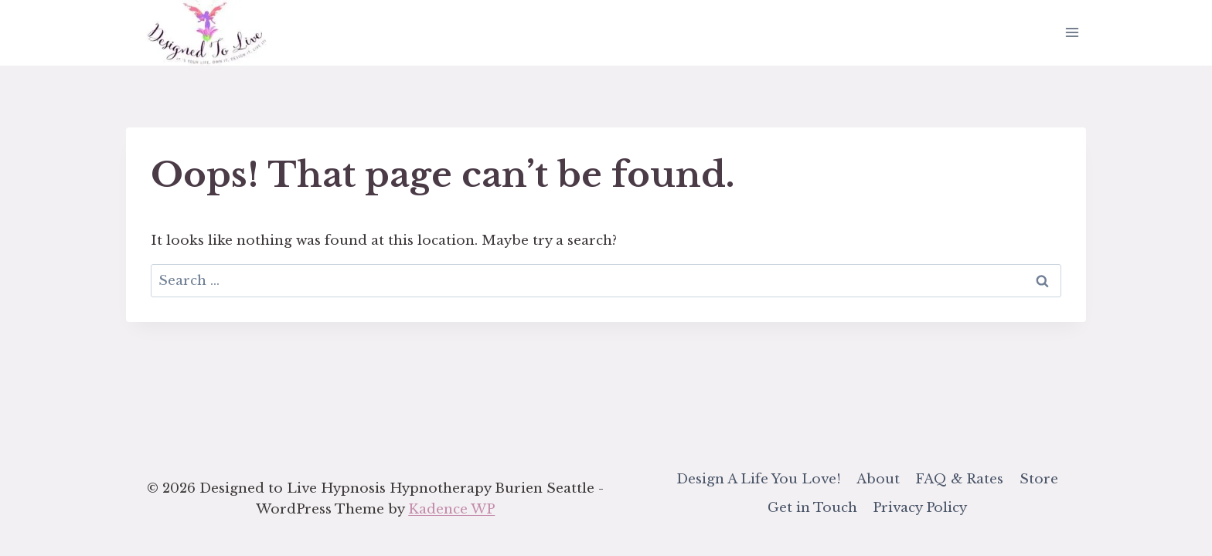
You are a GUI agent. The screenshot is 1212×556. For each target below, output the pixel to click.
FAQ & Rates (959, 479)
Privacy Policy (920, 508)
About (878, 479)
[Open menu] (1071, 33)
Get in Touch (812, 508)
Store (1039, 479)
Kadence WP (451, 509)
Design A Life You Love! (758, 479)
